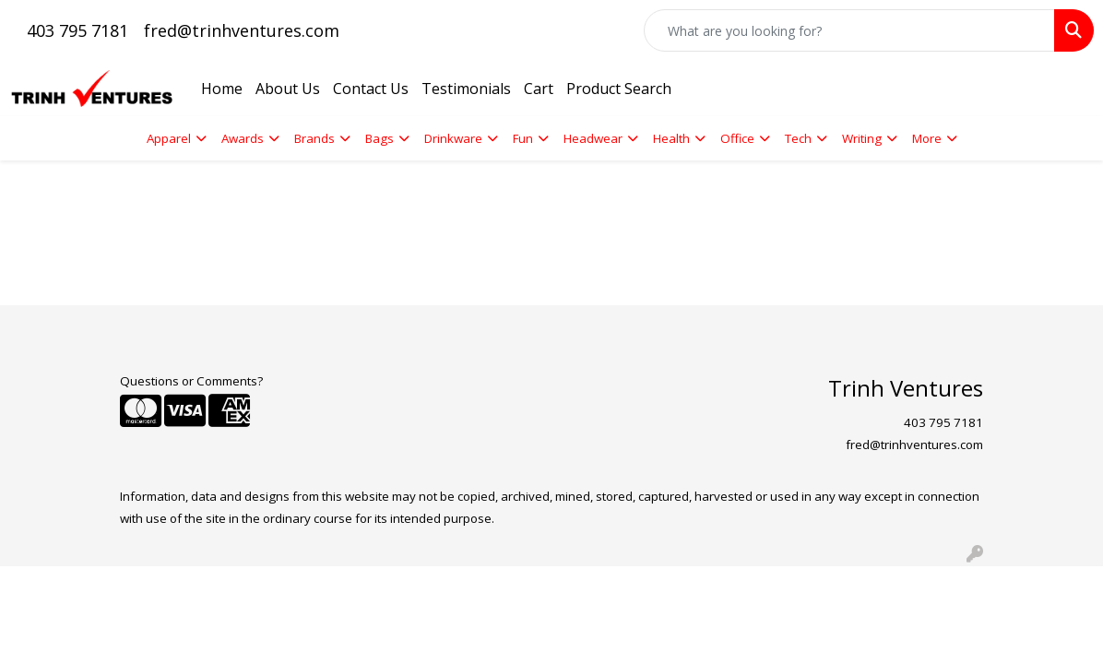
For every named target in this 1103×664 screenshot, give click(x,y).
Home (222, 88)
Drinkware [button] (453, 138)
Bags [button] (379, 138)
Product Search (618, 88)
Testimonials (466, 88)
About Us (287, 88)
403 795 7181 (77, 30)
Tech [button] (798, 138)
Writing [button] (862, 138)
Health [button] (671, 138)
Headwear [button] (593, 138)
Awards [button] (242, 138)
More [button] (927, 138)
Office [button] (737, 138)
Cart (538, 88)
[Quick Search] (849, 30)
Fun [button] (523, 138)
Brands (314, 138)
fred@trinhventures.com (241, 30)
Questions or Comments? (191, 381)
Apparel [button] (169, 138)
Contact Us (371, 88)
